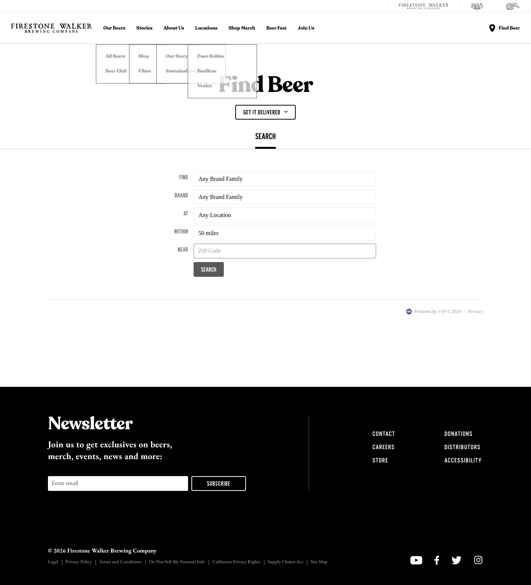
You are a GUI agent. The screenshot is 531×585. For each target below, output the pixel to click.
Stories (144, 28)
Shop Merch (242, 28)
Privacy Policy (79, 562)
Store (380, 460)
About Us (174, 28)
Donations (458, 434)
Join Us (306, 28)
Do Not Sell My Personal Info (177, 562)
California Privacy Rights (236, 562)
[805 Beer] (477, 6)
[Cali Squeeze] (512, 6)
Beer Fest (276, 28)
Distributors (462, 447)
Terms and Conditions (120, 562)
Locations (206, 28)
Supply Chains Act (285, 562)
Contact (383, 434)
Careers (383, 447)
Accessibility (463, 460)
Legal (53, 562)
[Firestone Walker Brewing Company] (423, 6)
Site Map (318, 562)
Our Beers (114, 28)
